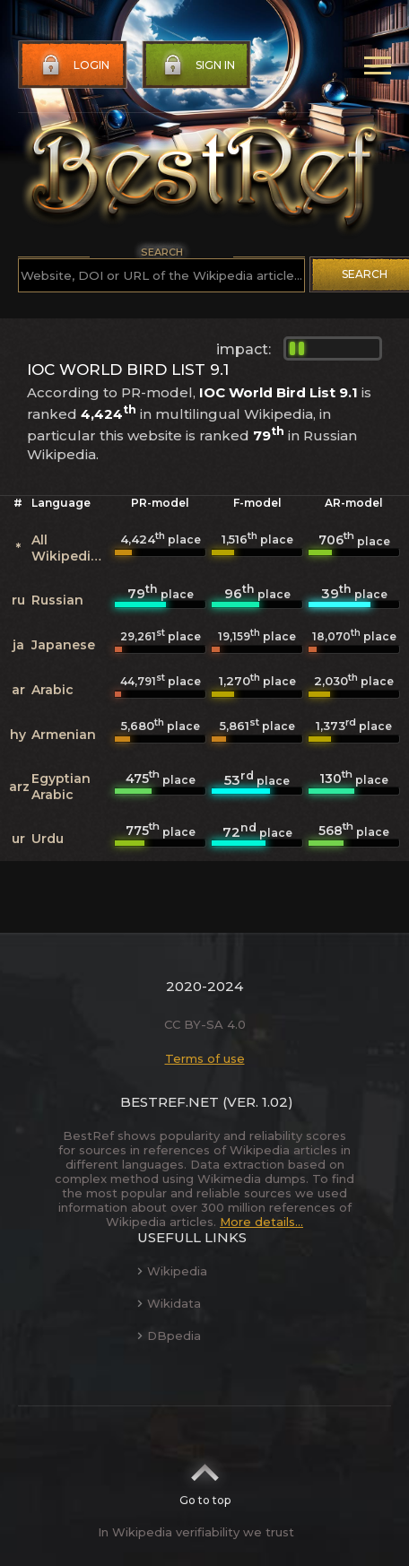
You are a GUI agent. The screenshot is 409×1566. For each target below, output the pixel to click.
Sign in (197, 65)
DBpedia (169, 1335)
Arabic (52, 690)
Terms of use (205, 1058)
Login (73, 65)
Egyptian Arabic (61, 786)
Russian (57, 600)
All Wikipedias (68, 548)
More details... (261, 1221)
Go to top (204, 1479)
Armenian (63, 734)
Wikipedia (172, 1271)
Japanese (63, 645)
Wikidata (169, 1303)
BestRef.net (169, 1101)
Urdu (47, 839)
